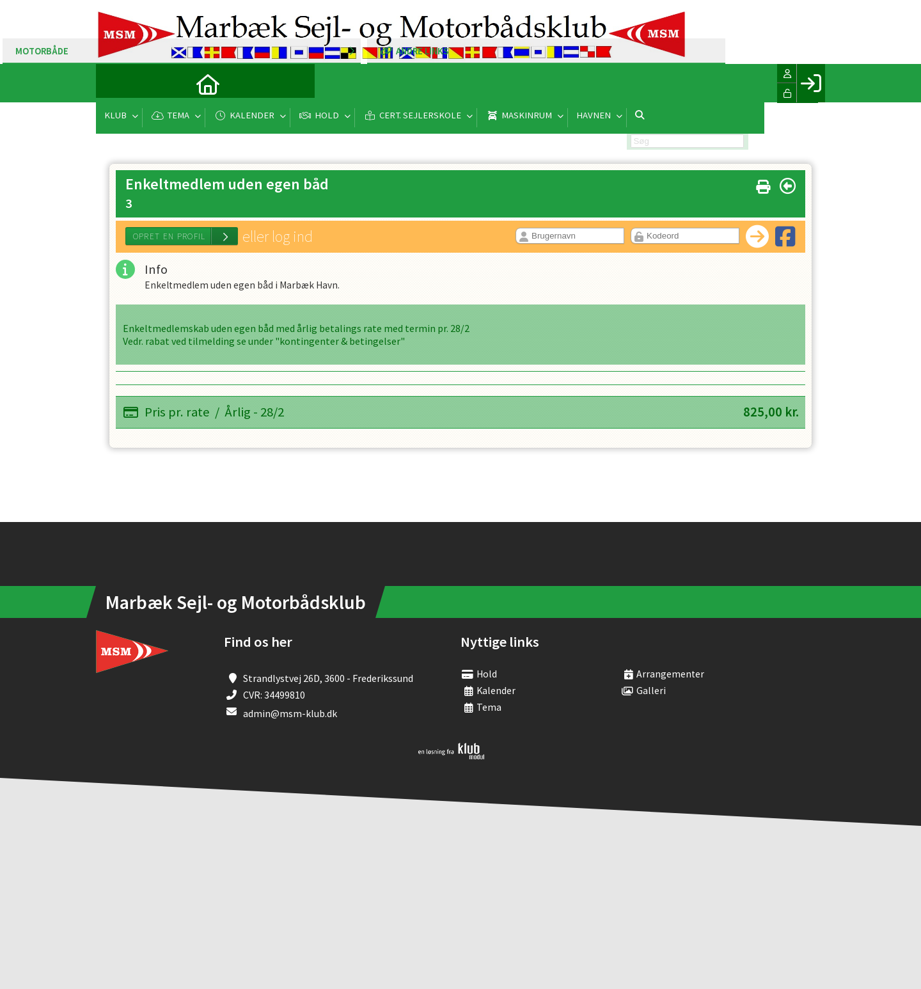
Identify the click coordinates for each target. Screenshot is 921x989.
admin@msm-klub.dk (290, 714)
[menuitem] (115, 83)
